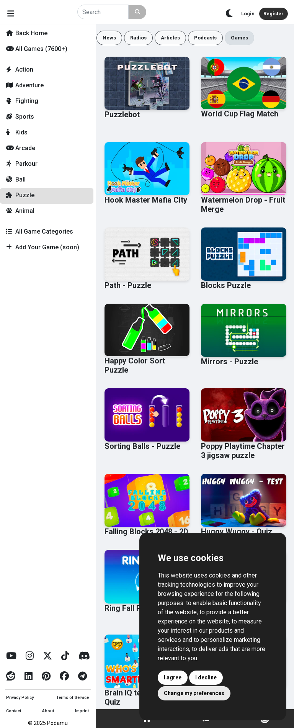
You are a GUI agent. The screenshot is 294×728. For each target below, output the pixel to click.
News (109, 38)
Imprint (82, 710)
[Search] (103, 12)
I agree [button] (172, 677)
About (48, 710)
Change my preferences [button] (194, 693)
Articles (170, 38)
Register (273, 13)
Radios (138, 38)
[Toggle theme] (229, 14)
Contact (13, 710)
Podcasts (205, 38)
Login (248, 13)
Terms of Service (72, 697)
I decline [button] (206, 677)
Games (239, 38)
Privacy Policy (20, 697)
